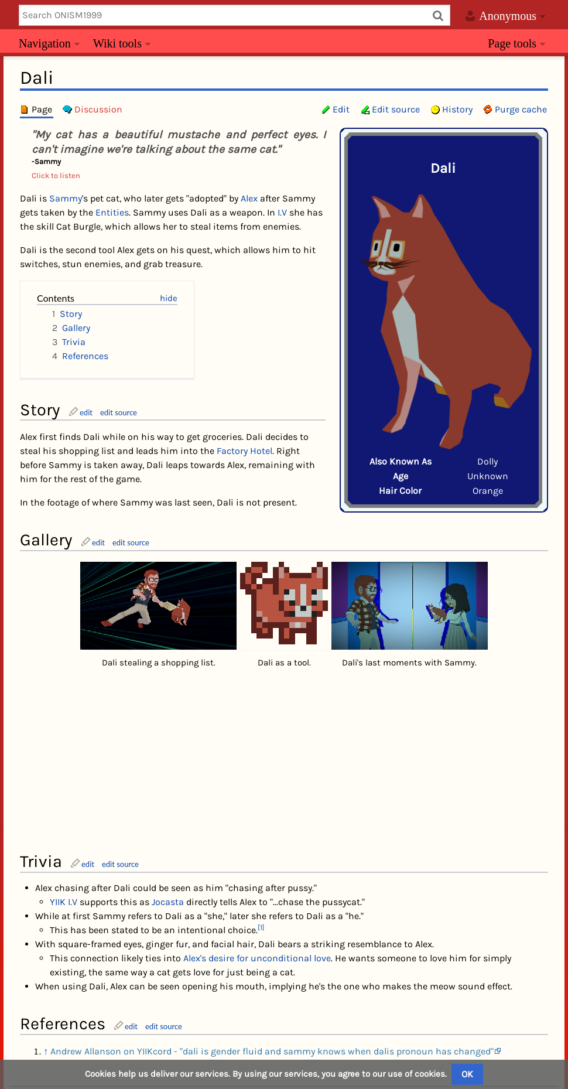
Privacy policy (215, 1050)
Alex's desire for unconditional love (257, 831)
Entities (112, 212)
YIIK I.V (63, 775)
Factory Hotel (244, 450)
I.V (282, 212)
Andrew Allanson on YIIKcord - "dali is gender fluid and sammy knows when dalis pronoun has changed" (272, 924)
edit (86, 412)
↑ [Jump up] (45, 924)
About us (273, 1050)
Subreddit (366, 1050)
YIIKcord (318, 1050)
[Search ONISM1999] (234, 15)
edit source (118, 412)
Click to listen (56, 175)
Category (47, 973)
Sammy (65, 198)
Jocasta (168, 775)
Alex (249, 198)
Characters (96, 973)
